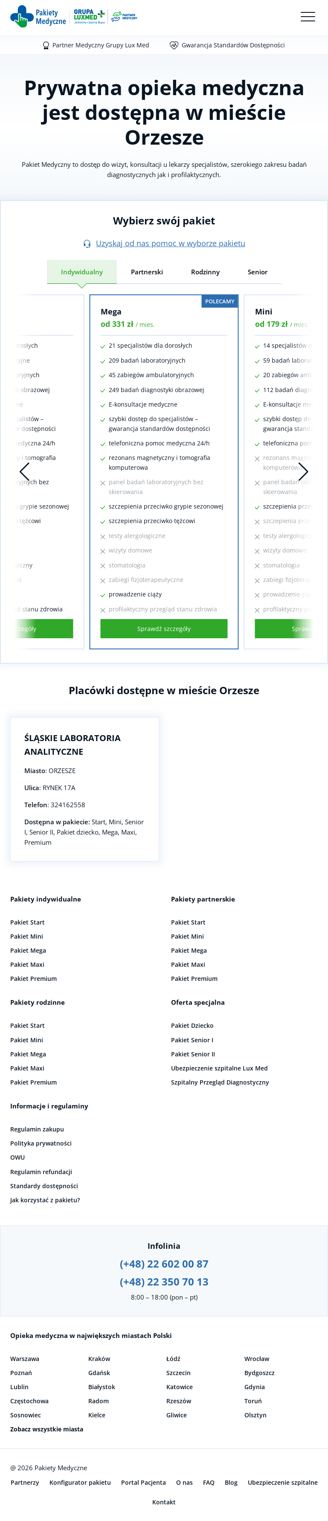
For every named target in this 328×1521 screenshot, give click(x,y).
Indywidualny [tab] (82, 272)
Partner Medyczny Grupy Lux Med (100, 45)
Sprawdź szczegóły (164, 629)
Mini (264, 311)
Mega (111, 311)
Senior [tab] (257, 272)
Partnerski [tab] (147, 272)
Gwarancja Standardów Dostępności (233, 45)
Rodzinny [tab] (205, 272)
